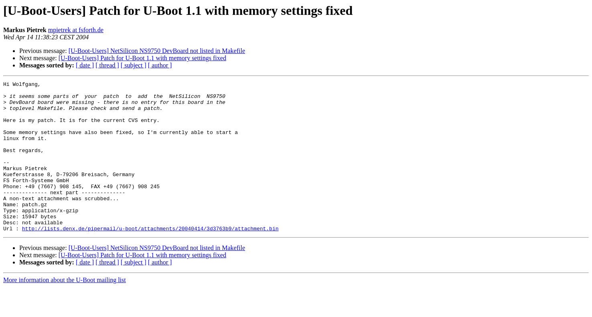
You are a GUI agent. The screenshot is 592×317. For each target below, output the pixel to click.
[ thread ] (107, 65)
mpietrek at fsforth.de (75, 29)
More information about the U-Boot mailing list (64, 310)
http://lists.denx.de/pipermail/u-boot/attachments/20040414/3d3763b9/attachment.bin (150, 258)
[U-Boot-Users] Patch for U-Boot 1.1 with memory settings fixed (142, 58)
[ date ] (85, 65)
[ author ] (160, 65)
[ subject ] (133, 65)
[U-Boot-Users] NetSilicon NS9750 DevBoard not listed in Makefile (157, 50)
